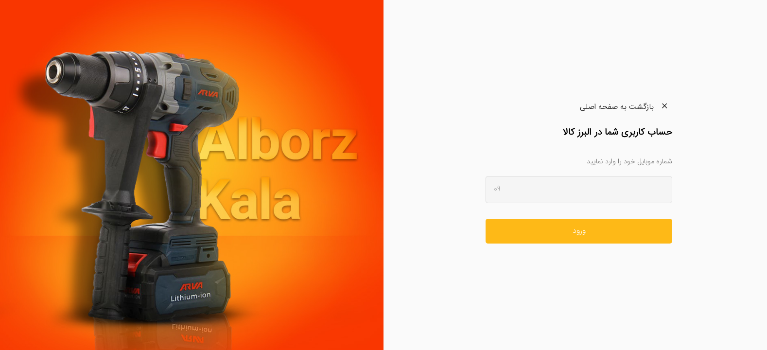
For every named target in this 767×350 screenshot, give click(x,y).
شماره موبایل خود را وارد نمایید (629, 161)
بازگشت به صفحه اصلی (626, 107)
